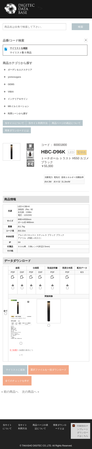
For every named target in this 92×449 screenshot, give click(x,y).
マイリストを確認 (18, 48)
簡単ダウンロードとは (17, 130)
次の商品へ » (30, 391)
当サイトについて (14, 123)
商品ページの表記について (66, 123)
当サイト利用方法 (38, 123)
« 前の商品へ (9, 391)
